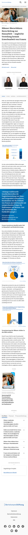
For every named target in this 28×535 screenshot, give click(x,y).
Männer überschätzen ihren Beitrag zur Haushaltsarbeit (14, 441)
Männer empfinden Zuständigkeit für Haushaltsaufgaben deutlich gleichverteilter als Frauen (14, 422)
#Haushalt (13, 67)
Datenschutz (14, 517)
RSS (14, 520)
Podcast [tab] (11, 415)
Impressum (14, 511)
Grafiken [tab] (4, 415)
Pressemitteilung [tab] (20, 415)
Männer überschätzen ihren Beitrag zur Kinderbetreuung (14, 447)
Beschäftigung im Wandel (10, 471)
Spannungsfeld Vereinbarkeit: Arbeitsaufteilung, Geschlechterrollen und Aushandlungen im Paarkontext (8, 401)
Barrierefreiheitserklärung (14, 514)
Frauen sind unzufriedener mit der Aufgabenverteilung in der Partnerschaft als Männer (14, 454)
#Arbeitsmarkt (5, 67)
